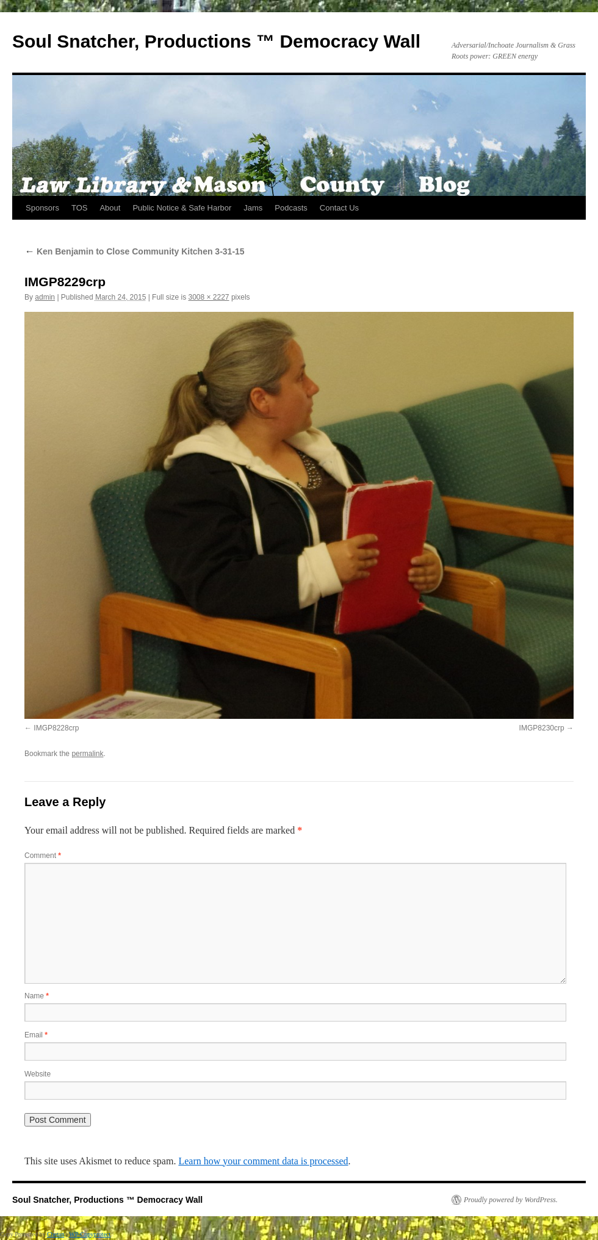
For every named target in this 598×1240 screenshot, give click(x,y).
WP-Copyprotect (89, 1234)
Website (37, 1074)
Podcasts (291, 207)
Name (36, 996)
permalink (87, 753)
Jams (252, 207)
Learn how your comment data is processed (263, 1161)
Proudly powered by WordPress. (511, 1199)
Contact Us (339, 207)
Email (36, 1035)
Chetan (55, 1234)
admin (45, 297)
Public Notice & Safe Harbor (181, 207)
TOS (79, 207)
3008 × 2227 (208, 297)
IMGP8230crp (541, 728)
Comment (42, 855)
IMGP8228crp (56, 728)
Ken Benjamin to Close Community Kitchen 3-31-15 (134, 251)
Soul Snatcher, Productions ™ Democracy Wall (216, 41)
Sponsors (42, 207)
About (109, 207)
